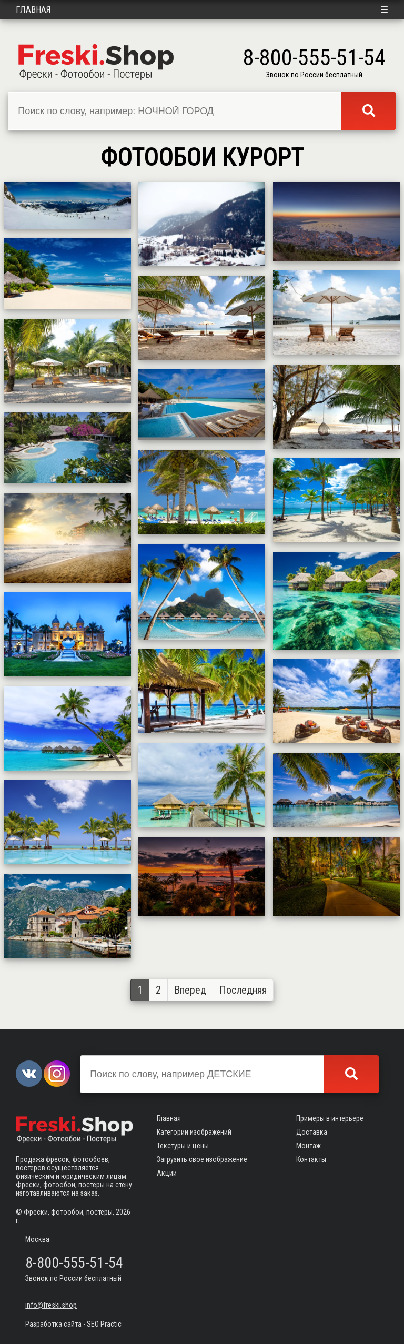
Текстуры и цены (183, 1145)
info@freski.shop (51, 1305)
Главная (33, 9)
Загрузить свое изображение (202, 1159)
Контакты (311, 1159)
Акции (167, 1173)
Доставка (311, 1132)
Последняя (243, 990)
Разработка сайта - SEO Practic (73, 1324)
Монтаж (308, 1145)
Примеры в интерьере (329, 1118)
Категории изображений (194, 1132)
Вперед (190, 990)
